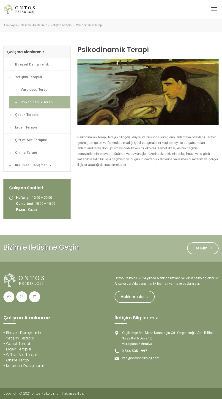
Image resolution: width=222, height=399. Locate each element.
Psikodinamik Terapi (37, 102)
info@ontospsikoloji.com (140, 358)
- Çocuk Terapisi (17, 343)
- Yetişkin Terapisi (18, 338)
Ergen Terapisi (26, 127)
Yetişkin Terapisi (61, 25)
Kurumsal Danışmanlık (33, 165)
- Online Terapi (16, 360)
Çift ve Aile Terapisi (31, 140)
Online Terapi (26, 152)
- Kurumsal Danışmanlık (23, 365)
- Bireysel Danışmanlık (22, 332)
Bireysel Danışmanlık (32, 64)
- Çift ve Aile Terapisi (21, 354)
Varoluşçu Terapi (35, 89)
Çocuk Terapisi (27, 115)
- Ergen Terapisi (17, 349)
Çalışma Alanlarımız (34, 25)
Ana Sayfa (10, 25)
